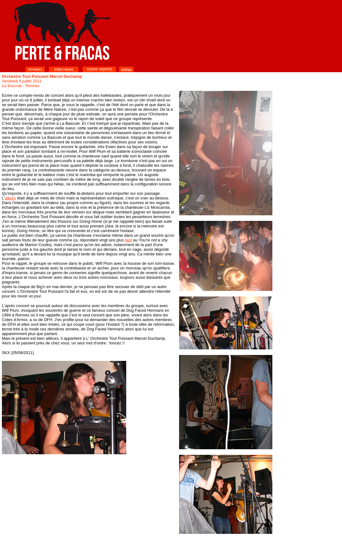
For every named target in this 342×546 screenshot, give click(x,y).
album (10, 198)
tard (128, 240)
